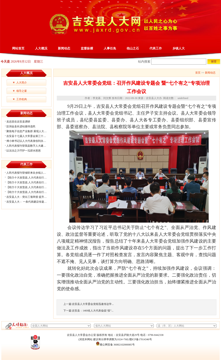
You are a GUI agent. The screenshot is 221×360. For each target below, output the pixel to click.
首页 (198, 72)
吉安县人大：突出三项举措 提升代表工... (30, 196)
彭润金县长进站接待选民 (20, 126)
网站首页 (18, 48)
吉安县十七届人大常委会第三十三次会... (29, 136)
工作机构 (21, 99)
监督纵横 (87, 48)
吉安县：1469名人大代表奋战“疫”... (92, 310)
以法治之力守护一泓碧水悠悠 (23, 150)
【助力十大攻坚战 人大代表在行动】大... (30, 182)
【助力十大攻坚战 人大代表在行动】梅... (30, 187)
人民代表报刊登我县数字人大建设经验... (29, 145)
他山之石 (133, 48)
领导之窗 (21, 90)
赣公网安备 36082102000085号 (115, 344)
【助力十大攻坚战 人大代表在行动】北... (30, 177)
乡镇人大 (178, 48)
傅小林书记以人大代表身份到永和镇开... (29, 140)
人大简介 (21, 82)
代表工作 (155, 48)
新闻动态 (64, 48)
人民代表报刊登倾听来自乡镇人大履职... (29, 172)
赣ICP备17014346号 (140, 339)
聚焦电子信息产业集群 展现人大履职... (28, 131)
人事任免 (110, 48)
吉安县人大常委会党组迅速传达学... (93, 304)
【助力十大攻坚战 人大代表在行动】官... (30, 192)
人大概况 (41, 48)
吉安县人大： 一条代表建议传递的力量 (29, 201)
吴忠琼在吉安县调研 (18, 121)
